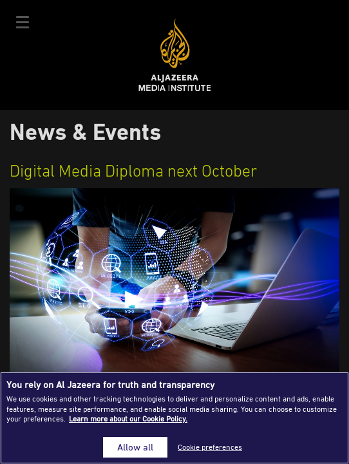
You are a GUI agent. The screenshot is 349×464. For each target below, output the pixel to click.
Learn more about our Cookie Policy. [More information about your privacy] (128, 418)
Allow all (135, 446)
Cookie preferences (210, 447)
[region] (174, 418)
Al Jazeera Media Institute (175, 55)
